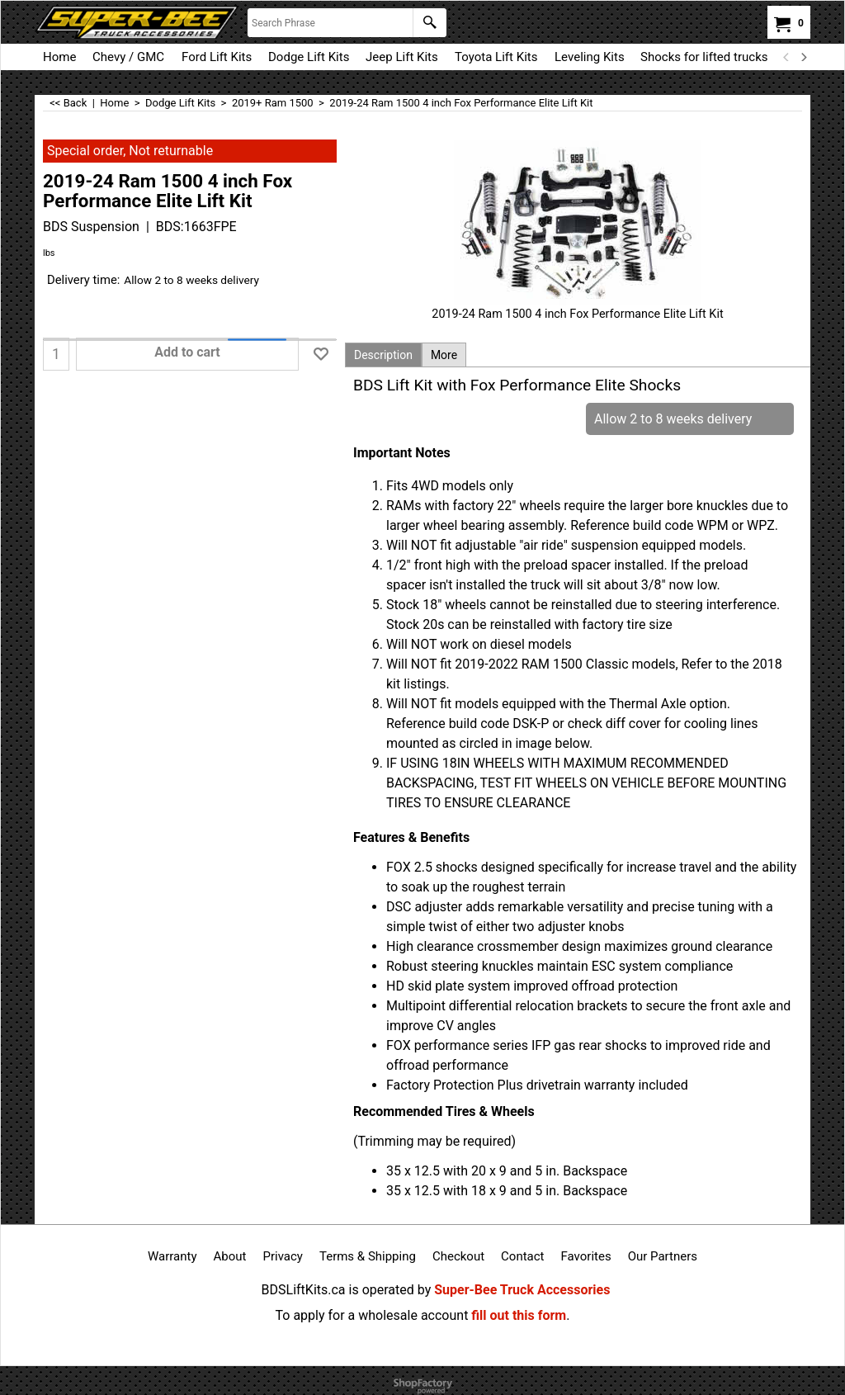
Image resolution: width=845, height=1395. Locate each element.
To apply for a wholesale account (372, 1315)
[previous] (786, 57)
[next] (802, 57)
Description (383, 355)
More (444, 355)
